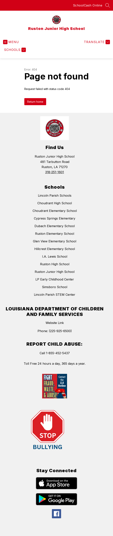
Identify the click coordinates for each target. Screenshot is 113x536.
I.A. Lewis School (54, 256)
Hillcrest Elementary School (54, 249)
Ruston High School (54, 264)
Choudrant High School (54, 203)
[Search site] (107, 5)
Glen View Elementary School (54, 241)
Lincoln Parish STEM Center (54, 294)
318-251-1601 (54, 172)
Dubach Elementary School (54, 226)
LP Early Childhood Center (54, 279)
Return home (35, 101)
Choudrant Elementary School (55, 211)
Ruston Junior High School (55, 272)
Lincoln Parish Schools (54, 195)
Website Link (55, 323)
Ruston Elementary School (54, 234)
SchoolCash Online (87, 5)
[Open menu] (11, 42)
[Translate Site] (96, 42)
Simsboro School (54, 287)
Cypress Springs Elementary (54, 218)
